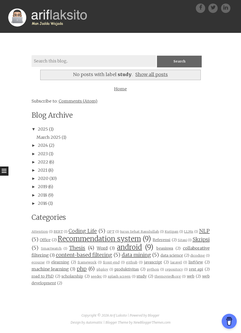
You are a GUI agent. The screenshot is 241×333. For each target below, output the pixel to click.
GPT (110, 231)
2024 (43, 145)
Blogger (154, 315)
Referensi (161, 239)
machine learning (50, 269)
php (82, 269)
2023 (43, 153)
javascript (153, 262)
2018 (42, 195)
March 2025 (48, 137)
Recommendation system (99, 239)
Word (102, 248)
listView (196, 262)
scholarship (72, 276)
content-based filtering (84, 255)
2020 (43, 178)
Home (120, 89)
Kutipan (171, 231)
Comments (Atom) (78, 101)
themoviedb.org (167, 276)
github (131, 262)
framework (87, 262)
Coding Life (82, 231)
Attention (40, 231)
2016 (42, 203)
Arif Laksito (118, 315)
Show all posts (151, 74)
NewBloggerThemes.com (152, 322)
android (129, 247)
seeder (96, 276)
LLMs (188, 231)
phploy (102, 269)
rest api (196, 269)
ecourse (38, 262)
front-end (111, 262)
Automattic (94, 322)
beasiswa (164, 248)
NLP (204, 231)
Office (45, 239)
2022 (43, 162)
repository (174, 269)
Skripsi (201, 239)
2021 (42, 170)
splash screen (119, 276)
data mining (136, 255)
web (190, 276)
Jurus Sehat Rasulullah (139, 231)
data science (172, 255)
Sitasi (182, 240)
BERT (58, 231)
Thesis (77, 248)
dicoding (197, 255)
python (153, 269)
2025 (43, 129)
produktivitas (126, 269)
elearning (60, 262)
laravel (176, 262)
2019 (42, 186)
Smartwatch (51, 248)
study (142, 276)
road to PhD (43, 276)
